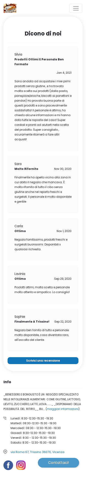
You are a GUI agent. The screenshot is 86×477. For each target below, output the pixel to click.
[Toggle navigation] (75, 8)
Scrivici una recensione (43, 360)
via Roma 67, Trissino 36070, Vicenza (37, 452)
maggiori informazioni (62, 409)
